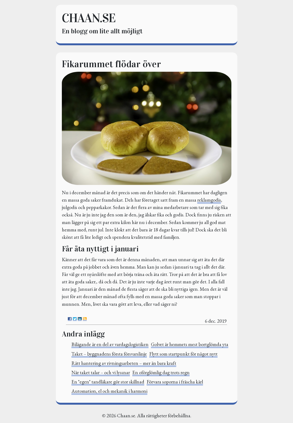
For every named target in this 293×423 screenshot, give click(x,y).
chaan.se (88, 17)
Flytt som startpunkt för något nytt (183, 354)
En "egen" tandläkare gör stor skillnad (107, 381)
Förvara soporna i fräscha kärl (175, 381)
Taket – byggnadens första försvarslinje (109, 354)
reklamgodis (209, 200)
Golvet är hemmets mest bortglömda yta (189, 344)
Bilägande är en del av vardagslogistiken (110, 344)
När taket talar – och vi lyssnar (100, 372)
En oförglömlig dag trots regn (161, 372)
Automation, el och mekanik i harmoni (109, 391)
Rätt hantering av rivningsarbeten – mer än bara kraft (123, 363)
